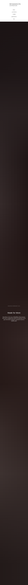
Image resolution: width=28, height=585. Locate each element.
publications (14, 16)
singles (14, 14)
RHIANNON (15, 4)
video (14, 9)
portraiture (14, 12)
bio (14, 19)
